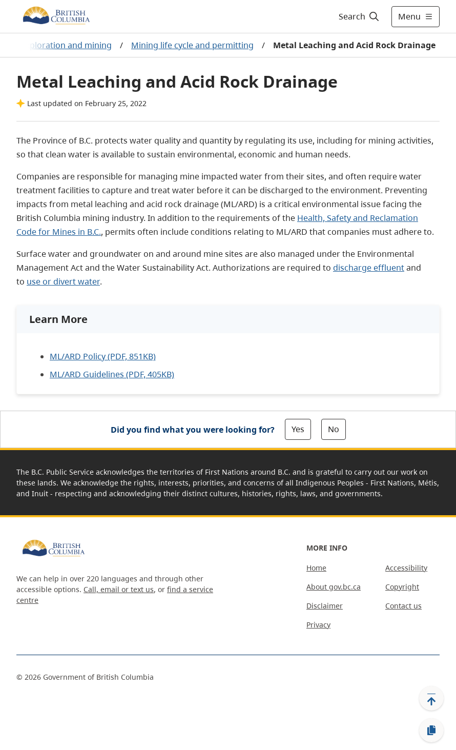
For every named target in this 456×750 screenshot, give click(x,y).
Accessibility (406, 568)
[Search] (359, 16)
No (333, 429)
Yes (298, 429)
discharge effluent (368, 267)
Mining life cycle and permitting (192, 45)
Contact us (403, 606)
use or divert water (63, 281)
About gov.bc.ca (333, 587)
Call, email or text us (119, 589)
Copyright (402, 587)
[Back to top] (431, 698)
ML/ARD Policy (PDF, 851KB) (103, 356)
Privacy (318, 625)
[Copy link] (431, 730)
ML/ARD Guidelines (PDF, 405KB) (112, 374)
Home (316, 568)
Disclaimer (324, 606)
